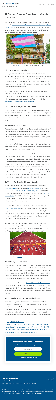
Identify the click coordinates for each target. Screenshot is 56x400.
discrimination (28, 324)
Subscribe (28, 354)
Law (8, 322)
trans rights (19, 332)
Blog (7, 383)
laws (27, 327)
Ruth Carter (16, 329)
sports (22, 329)
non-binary (8, 329)
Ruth (17, 4)
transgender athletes (30, 332)
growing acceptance (11, 188)
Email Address (28, 349)
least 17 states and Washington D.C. (28, 191)
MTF (47, 327)
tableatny (20, 257)
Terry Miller (43, 329)
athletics (20, 324)
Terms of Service (13, 383)
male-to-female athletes (12, 208)
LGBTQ (32, 327)
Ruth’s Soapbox (19, 322)
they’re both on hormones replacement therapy (20, 101)
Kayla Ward (14, 327)
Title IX (46, 167)
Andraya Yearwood (11, 324)
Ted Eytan (20, 65)
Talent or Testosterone (32, 329)
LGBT (12, 322)
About (3, 383)
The (3, 4)
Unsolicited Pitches (31, 383)
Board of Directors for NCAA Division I (38, 283)
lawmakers (22, 327)
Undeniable (10, 4)
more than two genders (34, 188)
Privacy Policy (22, 383)
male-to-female (40, 327)
